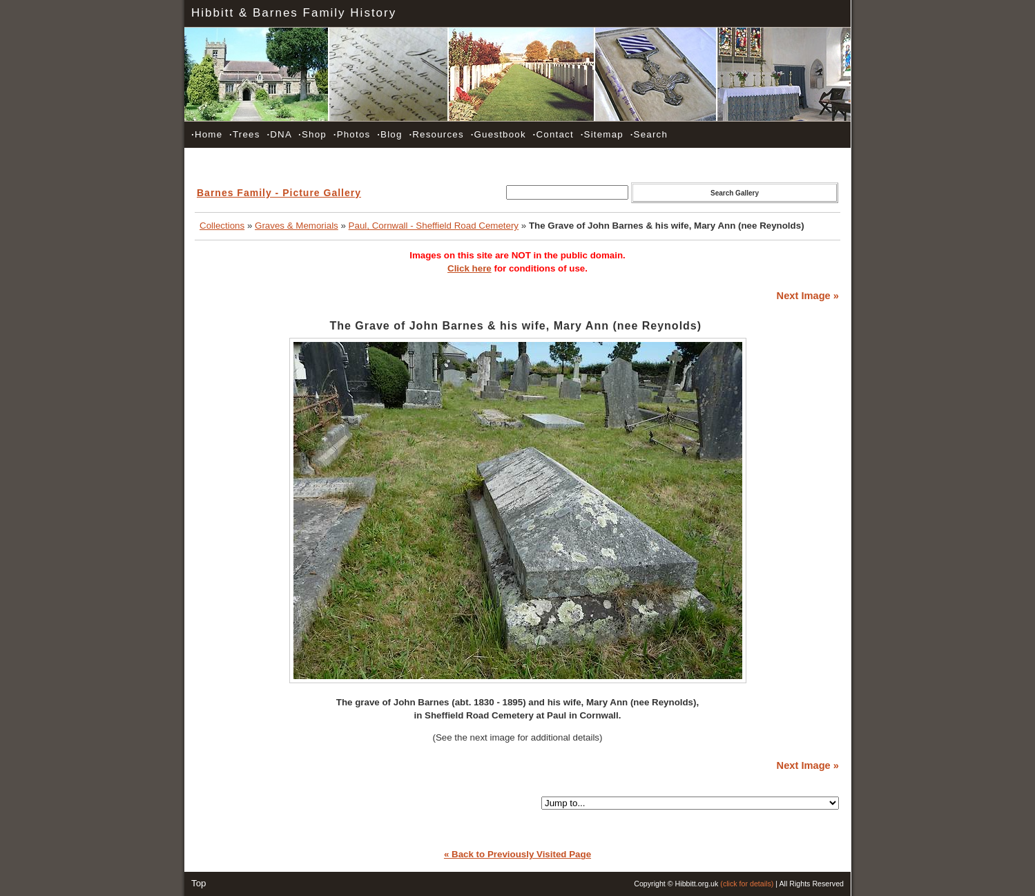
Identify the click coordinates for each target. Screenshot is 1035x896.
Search (649, 134)
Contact (553, 134)
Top (198, 883)
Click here (469, 268)
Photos (352, 134)
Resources (436, 134)
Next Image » (808, 295)
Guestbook (498, 134)
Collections (222, 225)
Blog (389, 134)
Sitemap (602, 134)
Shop (312, 134)
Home (206, 134)
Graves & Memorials (296, 225)
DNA (279, 134)
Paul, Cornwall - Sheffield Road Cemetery (434, 225)
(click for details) (746, 883)
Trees (244, 134)
